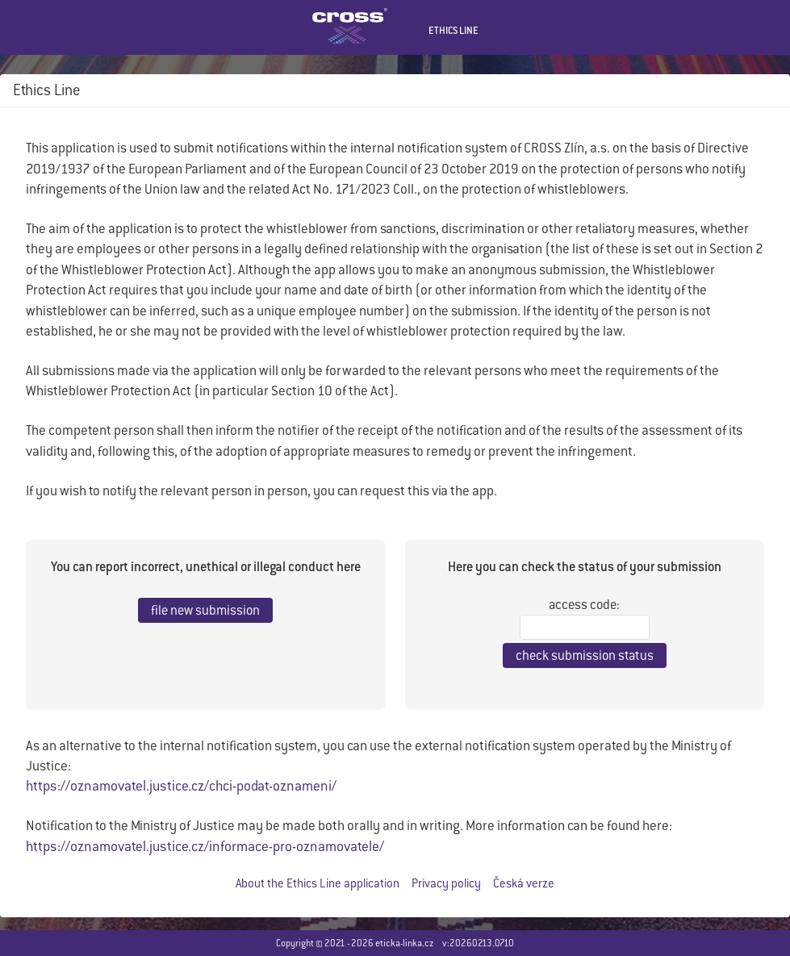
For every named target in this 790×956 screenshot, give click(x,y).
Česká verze (523, 883)
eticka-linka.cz (404, 943)
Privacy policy (446, 883)
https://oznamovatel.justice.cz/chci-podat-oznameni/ (181, 786)
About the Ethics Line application (317, 883)
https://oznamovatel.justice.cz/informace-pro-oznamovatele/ (205, 846)
